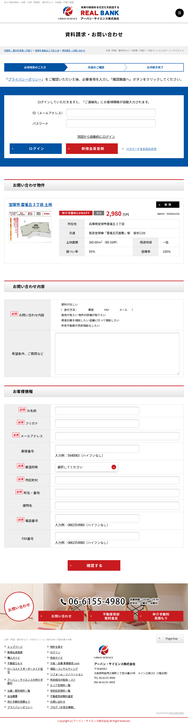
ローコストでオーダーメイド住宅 (25, 670)
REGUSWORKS (176, 712)
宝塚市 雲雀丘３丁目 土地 (47, 50)
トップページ (15, 646)
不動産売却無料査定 (61, 696)
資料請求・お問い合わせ (73, 50)
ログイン (55, 652)
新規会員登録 (15, 652)
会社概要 (12, 696)
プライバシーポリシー (25, 79)
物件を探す (56, 646)
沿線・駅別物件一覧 (18, 690)
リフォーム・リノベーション (66, 674)
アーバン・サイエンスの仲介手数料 (25, 681)
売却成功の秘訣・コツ (62, 679)
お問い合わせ (57, 701)
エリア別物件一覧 (60, 685)
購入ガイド (13, 657)
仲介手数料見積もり (18, 701)
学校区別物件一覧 (60, 690)
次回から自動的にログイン (93, 136)
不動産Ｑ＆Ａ (15, 663)
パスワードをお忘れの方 (141, 149)
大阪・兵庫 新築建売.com (64, 663)
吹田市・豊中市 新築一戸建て (18, 50)
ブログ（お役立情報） (62, 707)
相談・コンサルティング (64, 668)
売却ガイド (56, 657)
